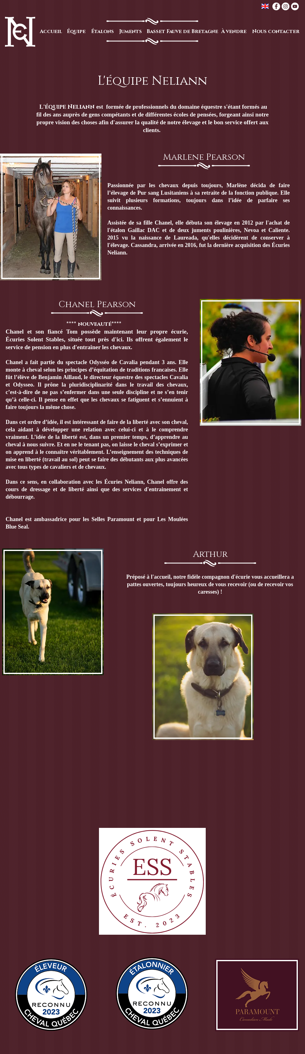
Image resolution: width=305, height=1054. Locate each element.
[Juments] (130, 31)
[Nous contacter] (275, 31)
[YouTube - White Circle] (295, 6)
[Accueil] (51, 31)
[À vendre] (234, 31)
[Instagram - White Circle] (285, 6)
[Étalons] (102, 31)
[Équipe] (76, 31)
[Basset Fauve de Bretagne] (182, 31)
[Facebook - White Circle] (276, 6)
